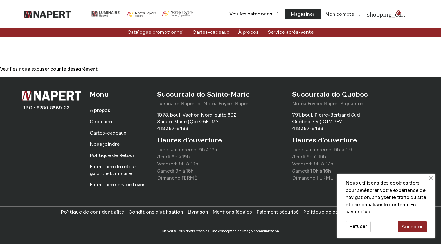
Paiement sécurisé (277, 212)
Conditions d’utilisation (156, 212)
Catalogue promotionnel (155, 32)
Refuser (358, 226)
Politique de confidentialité (92, 212)
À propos (248, 32)
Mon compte (342, 14)
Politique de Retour (112, 155)
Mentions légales (232, 212)
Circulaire (101, 122)
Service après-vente (291, 32)
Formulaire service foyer (117, 185)
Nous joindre (105, 144)
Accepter (412, 227)
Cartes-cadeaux (211, 32)
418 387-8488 (172, 128)
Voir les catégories (254, 14)
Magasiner (302, 14)
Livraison (198, 212)
